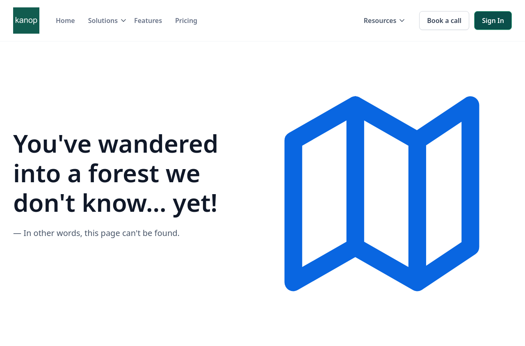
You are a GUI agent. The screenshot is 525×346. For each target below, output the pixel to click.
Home (65, 20)
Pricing (186, 20)
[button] (105, 20)
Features (148, 20)
